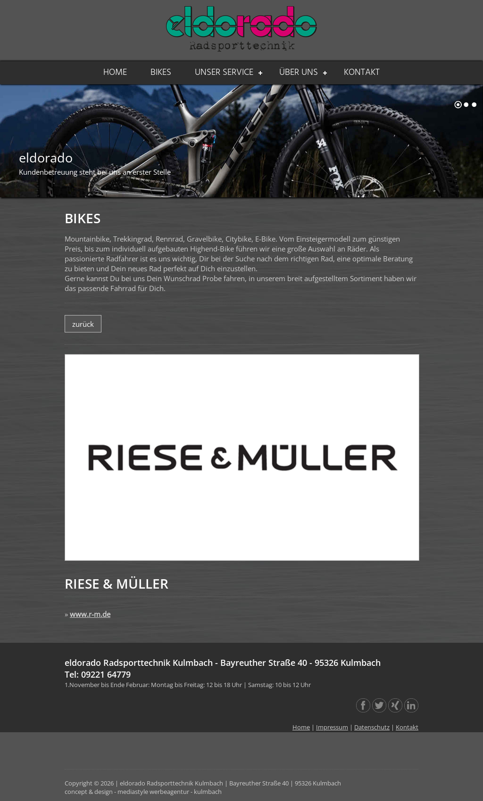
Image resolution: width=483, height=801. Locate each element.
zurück (83, 324)
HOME (115, 72)
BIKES (160, 72)
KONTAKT (362, 72)
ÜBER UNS (298, 72)
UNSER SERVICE (224, 72)
